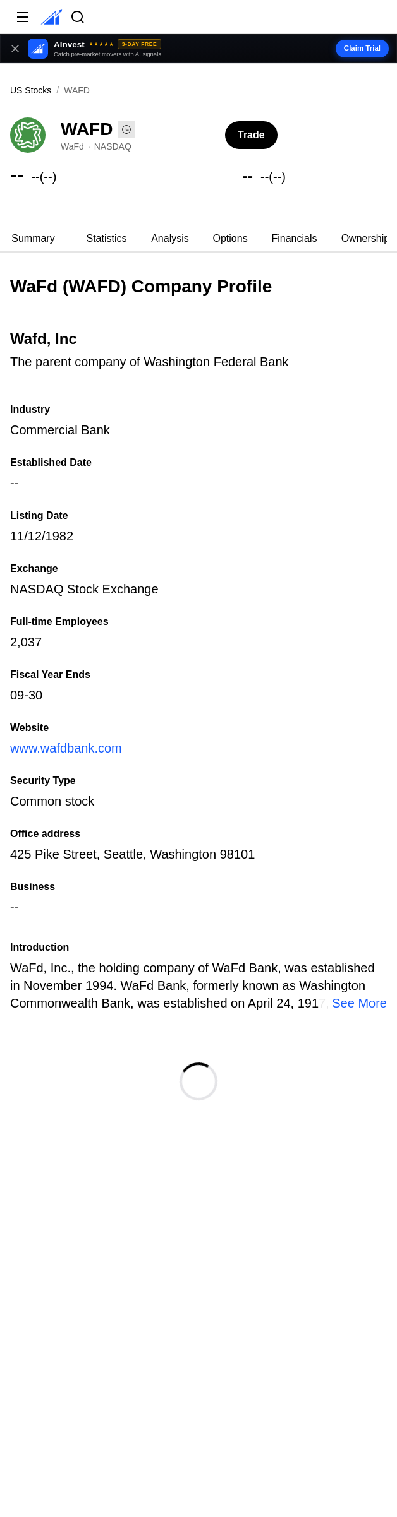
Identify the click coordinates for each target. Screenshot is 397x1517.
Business (32, 886)
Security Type (43, 780)
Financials (294, 238)
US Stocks (30, 90)
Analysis (170, 238)
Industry (30, 409)
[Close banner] (15, 49)
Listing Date (39, 515)
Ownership (365, 238)
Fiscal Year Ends (50, 674)
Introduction (39, 947)
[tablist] (198, 238)
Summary (32, 238)
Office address (45, 833)
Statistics (106, 238)
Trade (251, 134)
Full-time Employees (59, 621)
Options (230, 238)
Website (29, 727)
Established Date (51, 462)
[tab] (33, 238)
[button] (198, 48)
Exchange (34, 568)
